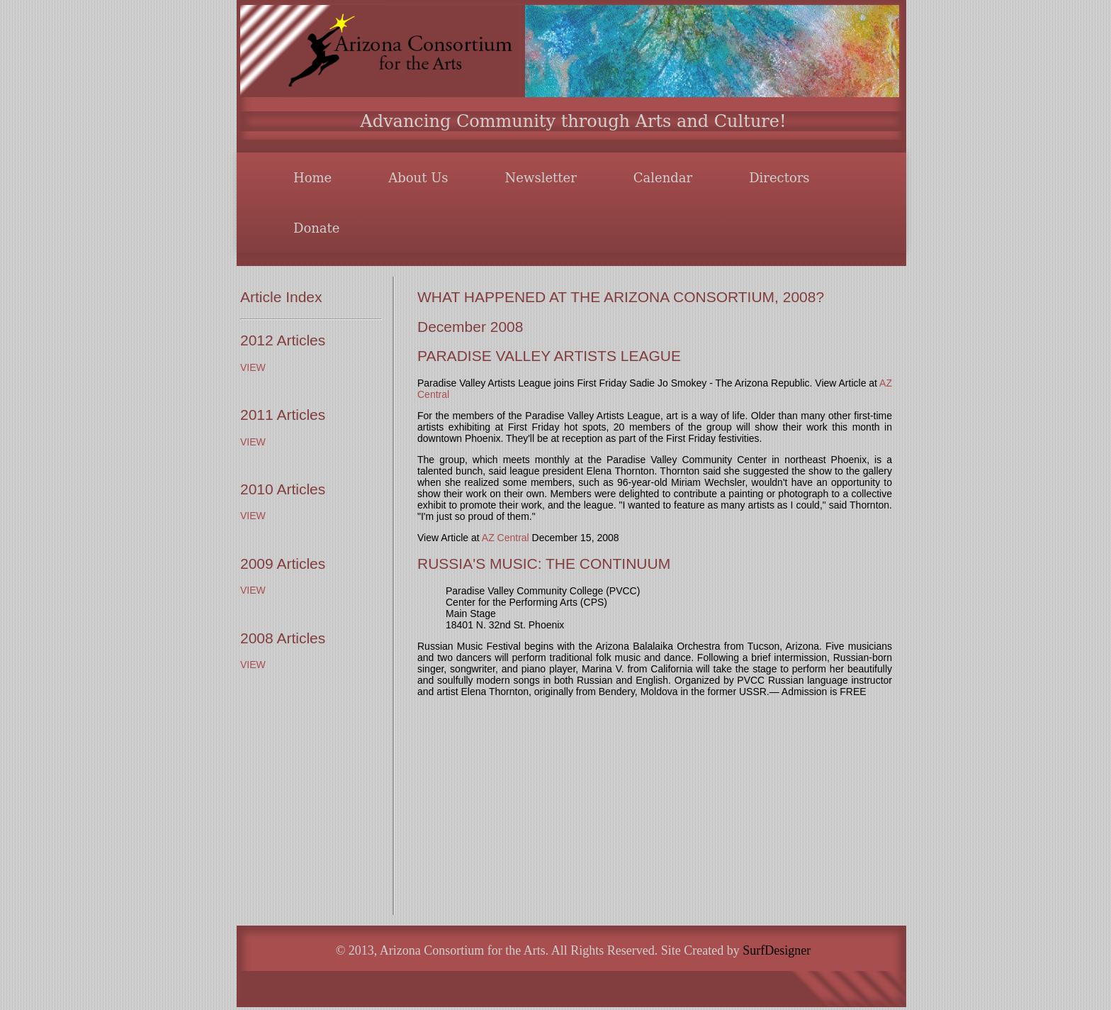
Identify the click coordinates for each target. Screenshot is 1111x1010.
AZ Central (505, 537)
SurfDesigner (777, 950)
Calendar (662, 177)
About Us (418, 177)
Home (312, 177)
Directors (779, 177)
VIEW (253, 367)
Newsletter (541, 177)
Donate (316, 228)
